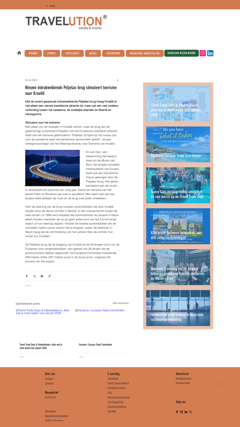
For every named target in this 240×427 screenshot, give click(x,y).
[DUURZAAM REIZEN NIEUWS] (181, 53)
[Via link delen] (49, 275)
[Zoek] (60, 6)
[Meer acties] (118, 80)
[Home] (19, 53)
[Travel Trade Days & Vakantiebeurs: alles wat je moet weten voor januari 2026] (43, 324)
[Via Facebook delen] (26, 275)
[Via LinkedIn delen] (41, 275)
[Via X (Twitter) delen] (34, 275)
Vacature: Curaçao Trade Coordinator (95, 344)
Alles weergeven (121, 303)
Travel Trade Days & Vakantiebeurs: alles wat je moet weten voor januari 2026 (41, 346)
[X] (190, 412)
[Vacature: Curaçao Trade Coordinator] (102, 324)
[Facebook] (177, 412)
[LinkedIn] (210, 53)
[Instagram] (203, 53)
